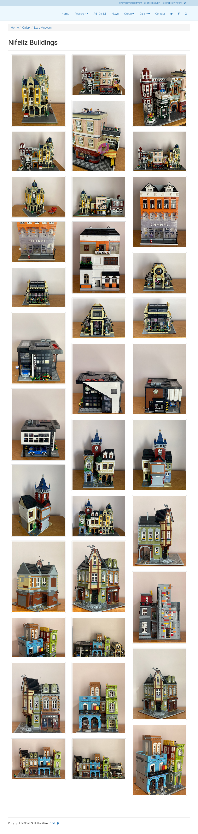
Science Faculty (152, 3)
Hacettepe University (172, 3)
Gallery (26, 28)
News (115, 13)
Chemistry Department (130, 3)
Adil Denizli (100, 13)
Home (65, 13)
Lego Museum (43, 28)
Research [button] (81, 13)
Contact (160, 13)
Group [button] (129, 13)
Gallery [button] (144, 13)
